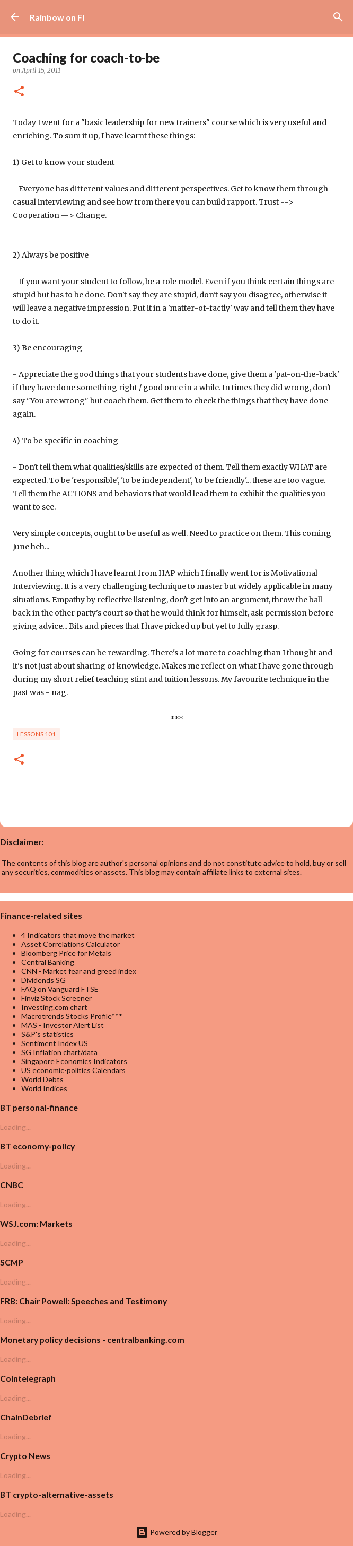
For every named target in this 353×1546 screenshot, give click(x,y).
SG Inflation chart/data (59, 1052)
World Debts (42, 1079)
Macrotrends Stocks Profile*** (71, 1016)
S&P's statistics (47, 1034)
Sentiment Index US (54, 1043)
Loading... (15, 1126)
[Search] (338, 17)
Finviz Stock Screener (56, 998)
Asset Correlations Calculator (70, 943)
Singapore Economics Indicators (74, 1061)
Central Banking (47, 962)
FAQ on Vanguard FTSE (60, 989)
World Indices (44, 1088)
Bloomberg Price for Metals (66, 953)
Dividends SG (43, 980)
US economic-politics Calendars (73, 1070)
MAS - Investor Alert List (62, 1025)
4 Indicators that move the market (78, 934)
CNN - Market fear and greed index (78, 971)
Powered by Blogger (176, 1531)
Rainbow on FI (57, 17)
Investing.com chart (54, 1007)
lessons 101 (36, 734)
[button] (19, 92)
